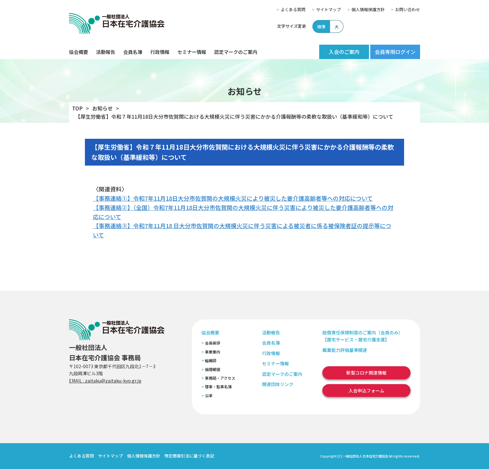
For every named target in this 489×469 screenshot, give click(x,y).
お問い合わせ (407, 9)
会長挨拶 (212, 343)
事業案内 (212, 351)
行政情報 (159, 51)
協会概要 (78, 51)
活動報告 (105, 51)
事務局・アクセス (220, 378)
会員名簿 (132, 51)
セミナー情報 (191, 51)
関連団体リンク (277, 384)
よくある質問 (293, 9)
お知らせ (102, 108)
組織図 (210, 360)
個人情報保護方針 (368, 9)
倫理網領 (212, 369)
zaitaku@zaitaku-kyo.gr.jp (113, 380)
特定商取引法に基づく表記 (189, 456)
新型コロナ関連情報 (366, 372)
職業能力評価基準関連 (344, 350)
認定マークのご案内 (235, 51)
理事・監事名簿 (218, 386)
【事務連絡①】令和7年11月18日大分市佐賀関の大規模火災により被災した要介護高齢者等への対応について (233, 198)
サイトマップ (328, 9)
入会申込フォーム (366, 390)
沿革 (209, 395)
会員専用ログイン (395, 52)
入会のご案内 (344, 52)
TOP (77, 108)
